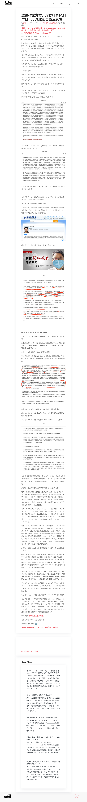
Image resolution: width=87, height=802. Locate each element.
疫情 (52, 23)
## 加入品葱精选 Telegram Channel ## (36, 33)
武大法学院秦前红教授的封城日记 (39, 695)
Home (55, 4)
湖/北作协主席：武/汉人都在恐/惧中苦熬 (42, 717)
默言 (24, 23)
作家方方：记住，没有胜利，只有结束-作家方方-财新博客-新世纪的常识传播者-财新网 (43, 672)
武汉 (55, 23)
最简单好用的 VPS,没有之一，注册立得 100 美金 (39, 627)
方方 (50, 23)
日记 (44, 23)
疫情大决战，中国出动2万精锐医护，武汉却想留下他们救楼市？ (43, 738)
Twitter (78, 4)
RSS (61, 4)
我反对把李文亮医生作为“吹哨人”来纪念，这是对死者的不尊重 (43, 763)
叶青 (47, 23)
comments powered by (30, 651)
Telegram (69, 4)
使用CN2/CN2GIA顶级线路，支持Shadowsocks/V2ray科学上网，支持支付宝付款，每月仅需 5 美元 (43, 29)
